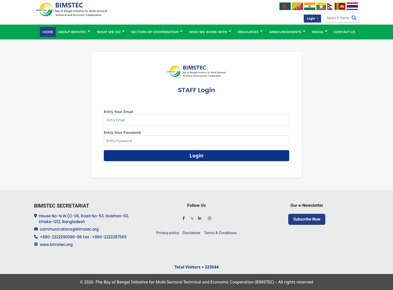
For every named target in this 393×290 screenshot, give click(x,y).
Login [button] (311, 18)
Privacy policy (167, 233)
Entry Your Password (122, 132)
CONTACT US (344, 32)
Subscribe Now (306, 219)
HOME (47, 32)
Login (196, 155)
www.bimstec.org (56, 244)
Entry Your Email (118, 111)
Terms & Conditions (220, 233)
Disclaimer (192, 233)
